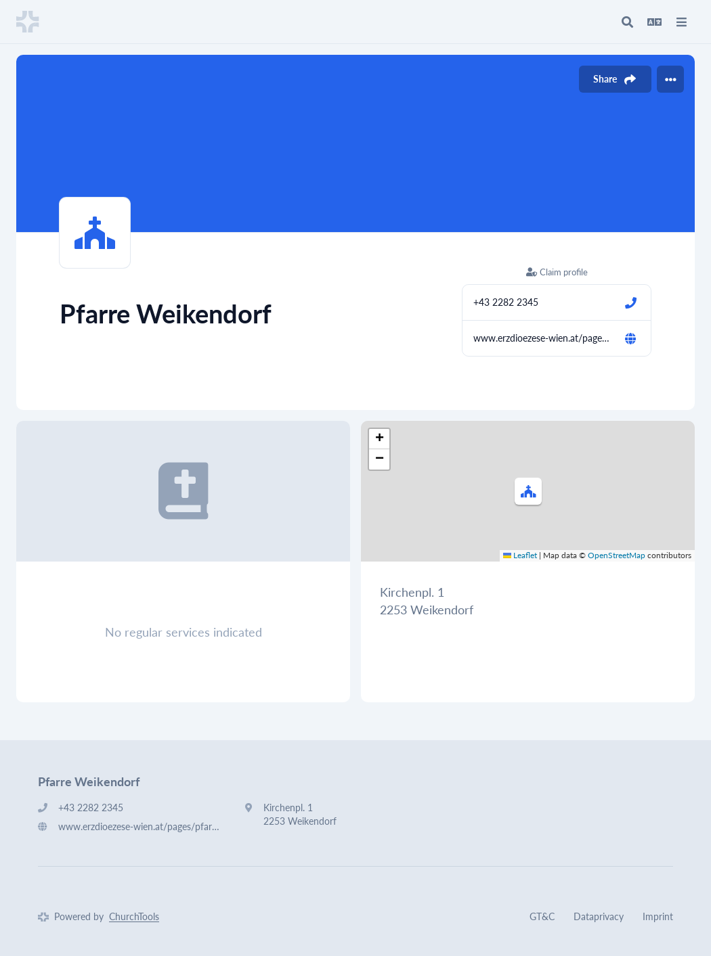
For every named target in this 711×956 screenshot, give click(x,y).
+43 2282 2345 (505, 302)
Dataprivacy (599, 916)
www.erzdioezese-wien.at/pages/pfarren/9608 (543, 338)
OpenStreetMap (616, 555)
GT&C (542, 916)
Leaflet (520, 555)
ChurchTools (134, 916)
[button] (528, 491)
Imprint (658, 916)
